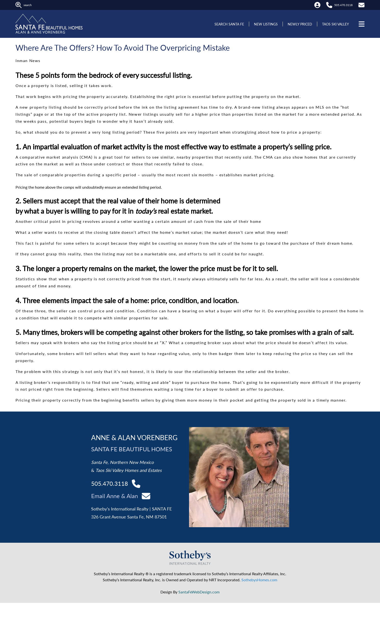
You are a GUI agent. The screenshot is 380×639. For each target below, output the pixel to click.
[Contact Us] (361, 5)
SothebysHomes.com (259, 579)
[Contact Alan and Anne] (146, 495)
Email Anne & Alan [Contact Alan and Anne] (114, 496)
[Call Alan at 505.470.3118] (329, 5)
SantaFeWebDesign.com (199, 592)
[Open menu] (361, 24)
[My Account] (317, 5)
